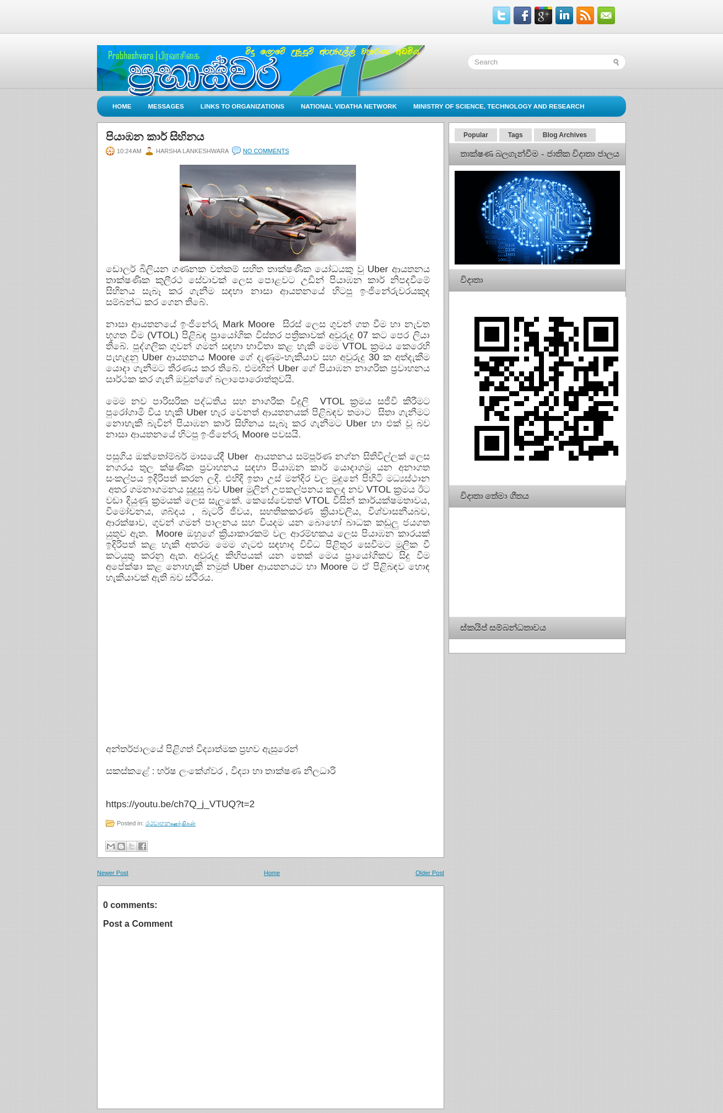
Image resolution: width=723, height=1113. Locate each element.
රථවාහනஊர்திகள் (170, 823)
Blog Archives (565, 135)
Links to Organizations (242, 106)
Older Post (430, 872)
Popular (475, 135)
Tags (515, 135)
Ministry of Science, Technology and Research (499, 106)
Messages (166, 106)
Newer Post (112, 872)
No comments (266, 151)
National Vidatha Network (349, 106)
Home (122, 106)
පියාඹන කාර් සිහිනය (155, 136)
